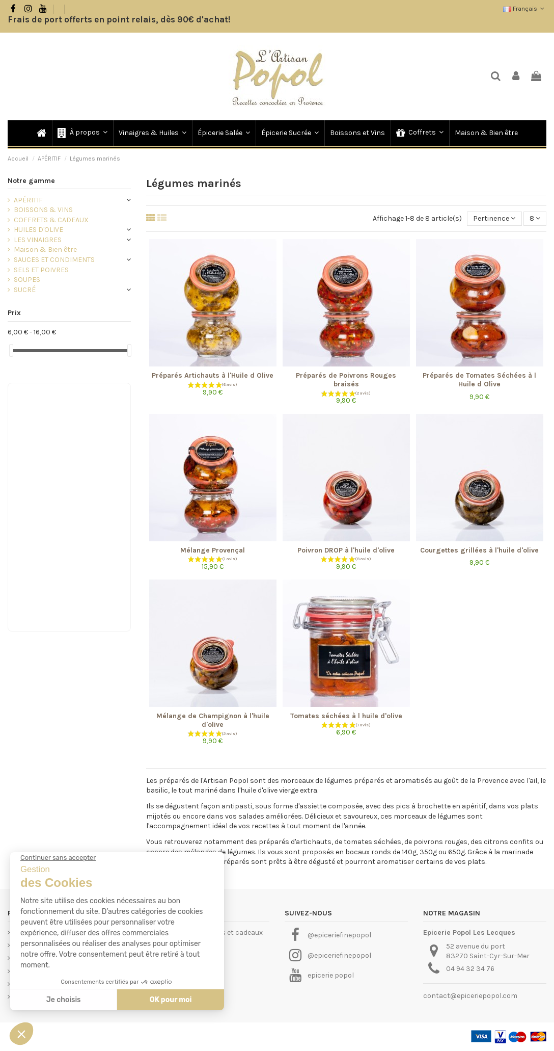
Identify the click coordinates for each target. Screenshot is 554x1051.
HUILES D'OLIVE (38, 229)
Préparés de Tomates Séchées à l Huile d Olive (479, 379)
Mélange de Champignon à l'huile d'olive (212, 720)
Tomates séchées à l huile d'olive (346, 716)
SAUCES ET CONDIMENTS (54, 259)
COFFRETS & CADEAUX (51, 220)
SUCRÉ (25, 289)
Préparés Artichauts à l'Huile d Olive (212, 375)
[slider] (11, 350)
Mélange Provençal (212, 550)
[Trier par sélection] (494, 219)
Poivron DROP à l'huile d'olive (346, 550)
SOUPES (27, 279)
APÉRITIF (28, 200)
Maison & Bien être (45, 249)
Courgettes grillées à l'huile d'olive (479, 550)
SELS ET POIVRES (41, 270)
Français (524, 8)
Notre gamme (31, 180)
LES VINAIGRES (38, 239)
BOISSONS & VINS (43, 209)
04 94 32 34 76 (470, 968)
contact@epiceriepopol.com (470, 995)
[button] (82, 133)
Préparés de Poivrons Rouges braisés (346, 379)
